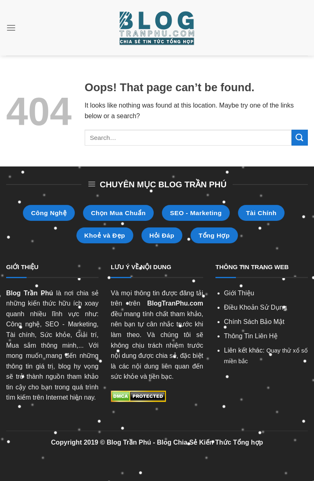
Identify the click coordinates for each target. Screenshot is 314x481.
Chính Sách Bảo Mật (254, 321)
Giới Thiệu (239, 293)
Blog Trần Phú (29, 293)
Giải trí (86, 334)
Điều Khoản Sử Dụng (255, 307)
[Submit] (300, 138)
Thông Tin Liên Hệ (251, 336)
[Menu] (11, 28)
